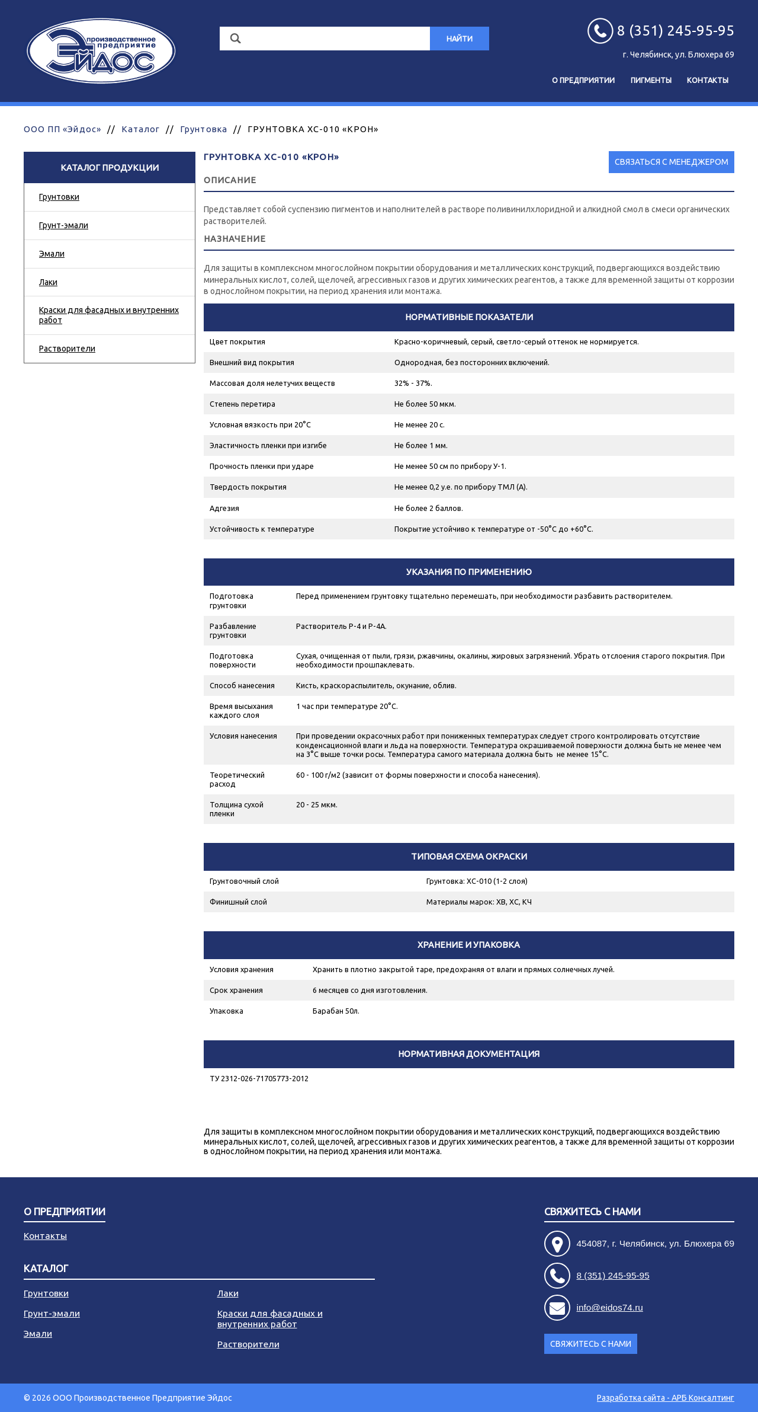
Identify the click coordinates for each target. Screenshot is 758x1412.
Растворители (67, 348)
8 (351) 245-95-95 (613, 1275)
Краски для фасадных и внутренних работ (109, 315)
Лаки (48, 282)
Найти (460, 38)
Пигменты (651, 80)
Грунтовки (59, 197)
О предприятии (583, 80)
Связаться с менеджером (671, 162)
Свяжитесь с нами (592, 1212)
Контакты (707, 80)
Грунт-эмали (63, 225)
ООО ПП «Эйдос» (62, 129)
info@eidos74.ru (610, 1307)
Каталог (140, 129)
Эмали (52, 253)
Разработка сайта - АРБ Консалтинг (665, 1398)
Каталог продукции (109, 167)
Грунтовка (203, 129)
